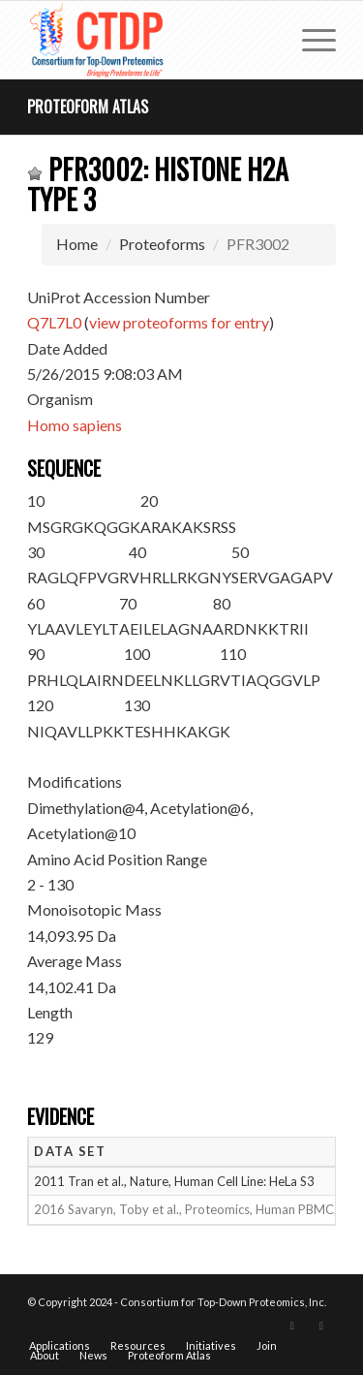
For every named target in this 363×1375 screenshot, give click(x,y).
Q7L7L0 (54, 322)
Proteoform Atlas (87, 106)
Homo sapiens (74, 425)
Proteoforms (162, 243)
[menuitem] (309, 39)
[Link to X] (292, 1325)
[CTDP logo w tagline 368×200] (150, 39)
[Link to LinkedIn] (321, 1325)
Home (77, 243)
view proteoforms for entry (179, 322)
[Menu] (309, 39)
